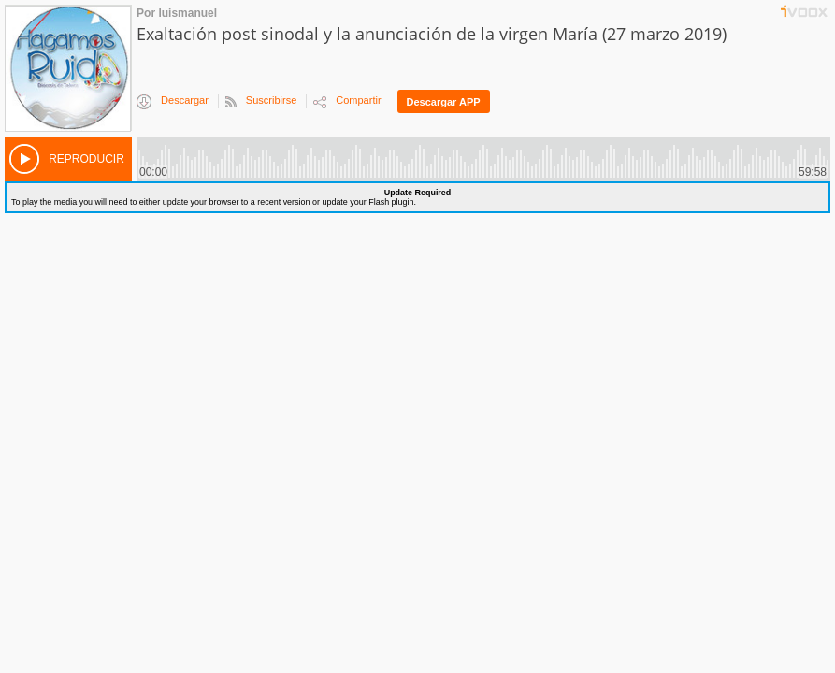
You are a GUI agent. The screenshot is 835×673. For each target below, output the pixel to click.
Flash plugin (390, 202)
